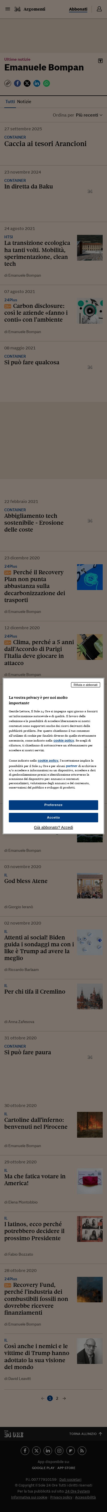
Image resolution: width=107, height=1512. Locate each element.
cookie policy (63, 740)
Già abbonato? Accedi (53, 827)
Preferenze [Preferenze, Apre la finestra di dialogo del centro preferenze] (54, 805)
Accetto (53, 817)
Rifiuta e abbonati (86, 685)
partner (71, 766)
